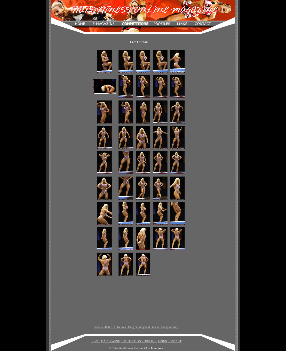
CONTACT (174, 341)
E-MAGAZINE (110, 341)
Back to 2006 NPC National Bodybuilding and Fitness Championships (136, 327)
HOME (95, 341)
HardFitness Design (131, 348)
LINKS (162, 341)
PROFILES (150, 341)
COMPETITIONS (132, 341)
